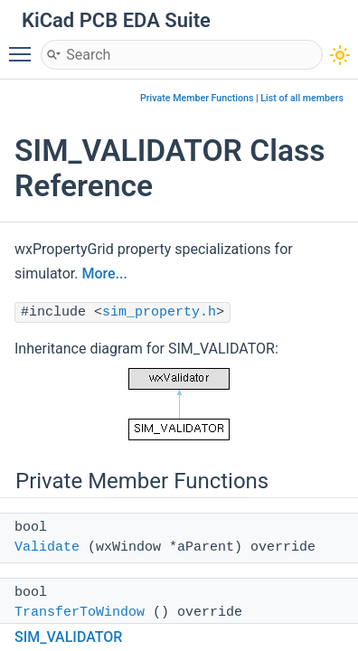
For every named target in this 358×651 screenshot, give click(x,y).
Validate (47, 547)
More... (104, 273)
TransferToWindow (79, 612)
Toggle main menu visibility (24, 46)
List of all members (302, 98)
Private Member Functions (196, 98)
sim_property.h (159, 312)
